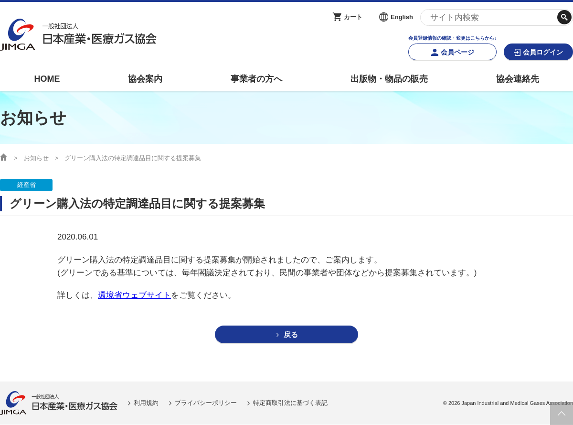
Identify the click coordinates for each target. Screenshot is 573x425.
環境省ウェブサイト (134, 295)
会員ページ (457, 52)
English (402, 17)
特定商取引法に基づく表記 (290, 403)
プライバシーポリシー (206, 403)
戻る (291, 335)
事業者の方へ (256, 79)
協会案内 (145, 79)
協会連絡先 (517, 79)
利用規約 (146, 403)
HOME (47, 79)
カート (353, 17)
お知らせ (36, 158)
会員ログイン (543, 52)
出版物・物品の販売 (389, 79)
